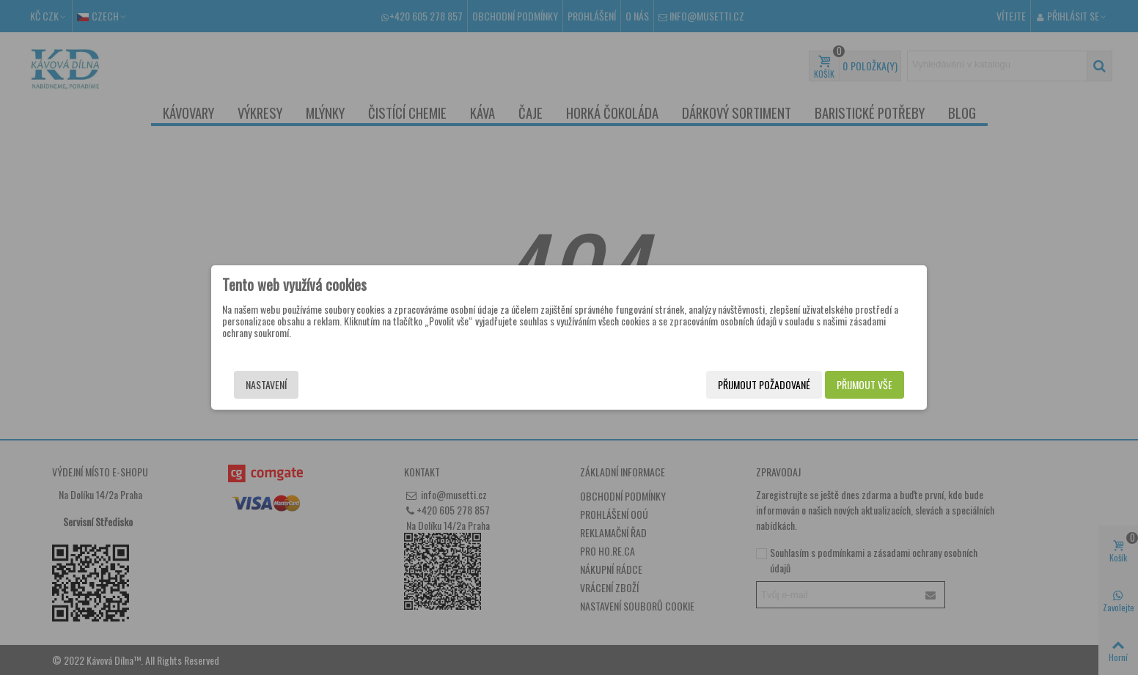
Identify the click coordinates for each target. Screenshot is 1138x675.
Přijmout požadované (764, 384)
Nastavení (266, 384)
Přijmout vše (864, 384)
